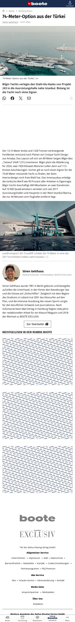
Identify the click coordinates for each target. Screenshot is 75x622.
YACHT (17, 589)
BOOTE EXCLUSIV (51, 589)
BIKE (7, 595)
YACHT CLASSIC (32, 589)
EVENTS (59, 600)
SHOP (8, 589)
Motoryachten (25, 11)
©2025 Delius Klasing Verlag (37, 608)
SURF (66, 589)
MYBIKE (26, 595)
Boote (11, 11)
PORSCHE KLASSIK (22, 600)
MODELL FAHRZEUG (59, 595)
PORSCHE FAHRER (43, 600)
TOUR (16, 595)
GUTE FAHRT (40, 595)
